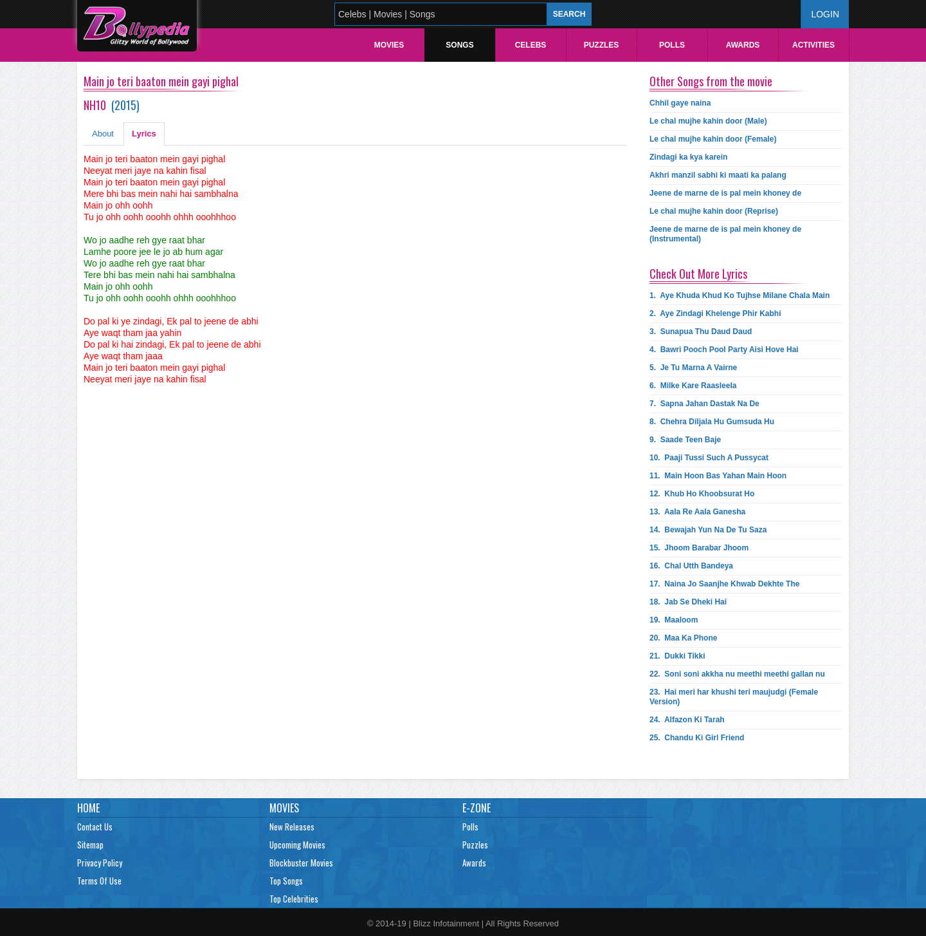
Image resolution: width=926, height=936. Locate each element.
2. (715, 313)
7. (704, 403)
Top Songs (286, 880)
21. (677, 655)
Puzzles (601, 45)
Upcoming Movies (297, 844)
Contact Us (95, 826)
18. (688, 601)
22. (737, 674)
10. (708, 457)
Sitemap (90, 844)
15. (699, 547)
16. (691, 565)
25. (696, 737)
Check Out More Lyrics (698, 273)
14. (708, 529)
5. (693, 367)
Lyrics (144, 133)
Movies (389, 45)
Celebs (531, 45)
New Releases (291, 826)
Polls (672, 45)
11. (717, 475)
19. (673, 619)
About (103, 133)
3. (700, 331)
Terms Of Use (99, 880)
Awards (743, 45)
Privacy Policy (99, 862)
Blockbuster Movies (301, 862)
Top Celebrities (293, 898)
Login (825, 14)
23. (733, 697)
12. (701, 493)
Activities (813, 45)
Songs (459, 45)
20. (683, 637)
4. (724, 349)
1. (739, 295)
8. (711, 421)
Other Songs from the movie (710, 81)
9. (685, 439)
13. (697, 511)
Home (88, 808)
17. (724, 583)
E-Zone (476, 808)
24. (687, 719)
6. (692, 385)
